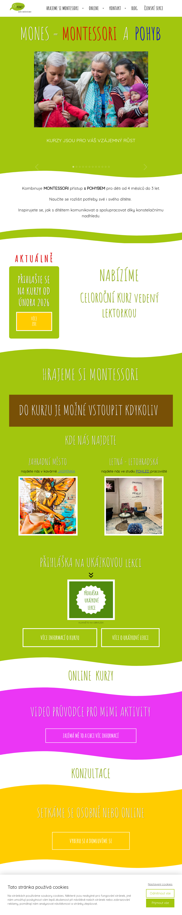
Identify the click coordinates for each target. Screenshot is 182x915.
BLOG (134, 8)
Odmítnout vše (160, 893)
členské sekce (153, 8)
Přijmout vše (160, 903)
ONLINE (94, 8)
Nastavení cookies (160, 884)
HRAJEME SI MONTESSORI (62, 8)
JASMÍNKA (66, 471)
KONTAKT (115, 8)
